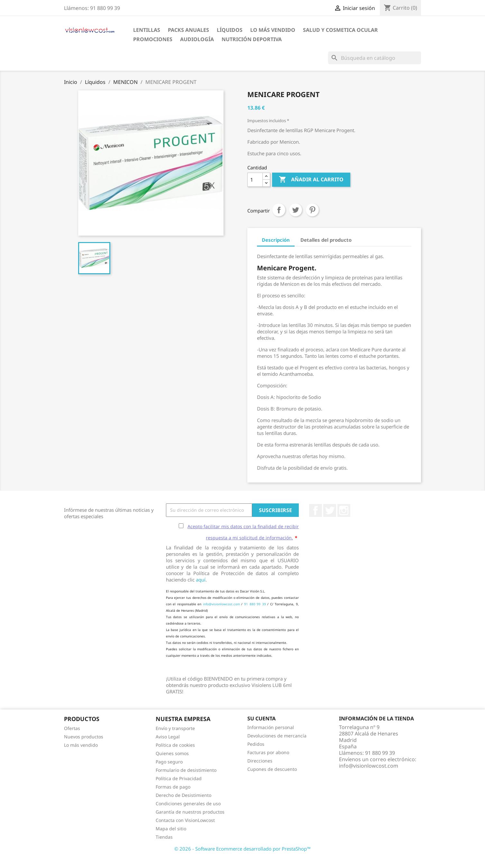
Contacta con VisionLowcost (185, 820)
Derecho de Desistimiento (183, 795)
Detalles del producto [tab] (326, 240)
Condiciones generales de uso (188, 803)
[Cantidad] (255, 180)
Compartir (278, 209)
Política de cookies (175, 745)
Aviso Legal (168, 737)
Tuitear (295, 209)
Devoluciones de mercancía (277, 736)
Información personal (270, 727)
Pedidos (255, 744)
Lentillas (146, 29)
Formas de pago (173, 787)
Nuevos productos (83, 737)
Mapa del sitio (171, 828)
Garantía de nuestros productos (190, 812)
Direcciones (259, 761)
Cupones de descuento (272, 769)
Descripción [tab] (276, 240)
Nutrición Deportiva (252, 39)
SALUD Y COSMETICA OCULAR (340, 29)
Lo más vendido (81, 745)
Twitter (329, 510)
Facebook (315, 510)
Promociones (152, 39)
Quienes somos (172, 753)
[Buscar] (374, 57)
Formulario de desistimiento (186, 770)
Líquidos (230, 29)
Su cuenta (261, 718)
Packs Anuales (188, 29)
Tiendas (164, 837)
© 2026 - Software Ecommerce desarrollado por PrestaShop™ (242, 848)
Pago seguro (169, 762)
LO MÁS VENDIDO (272, 29)
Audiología (197, 39)
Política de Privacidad (179, 778)
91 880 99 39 (255, 604)
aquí (201, 579)
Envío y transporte (175, 728)
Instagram (343, 510)
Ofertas (72, 728)
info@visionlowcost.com (221, 604)
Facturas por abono (268, 752)
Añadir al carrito (311, 180)
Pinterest (312, 209)
